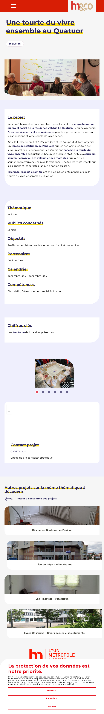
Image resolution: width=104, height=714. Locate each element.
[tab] (37, 392)
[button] (9, 406)
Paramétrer (52, 698)
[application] (52, 421)
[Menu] (12, 6)
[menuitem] (12, 6)
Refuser (52, 706)
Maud (18, 451)
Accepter (52, 690)
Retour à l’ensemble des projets (37, 498)
